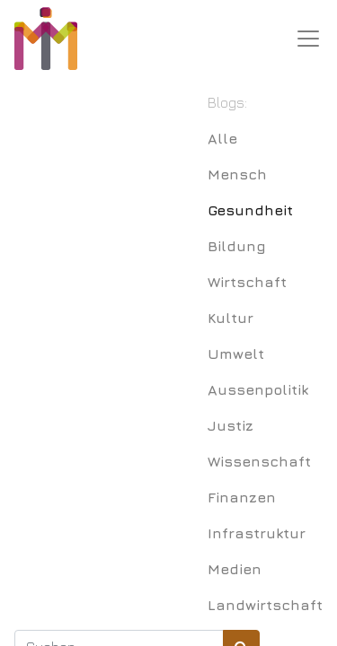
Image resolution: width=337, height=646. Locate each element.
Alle (222, 138)
